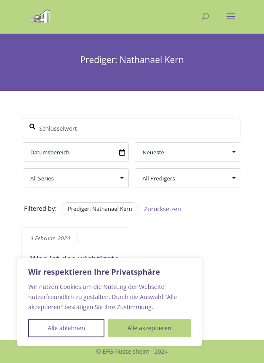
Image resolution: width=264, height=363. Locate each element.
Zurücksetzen (162, 209)
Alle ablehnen (66, 328)
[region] (109, 302)
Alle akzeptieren (149, 328)
